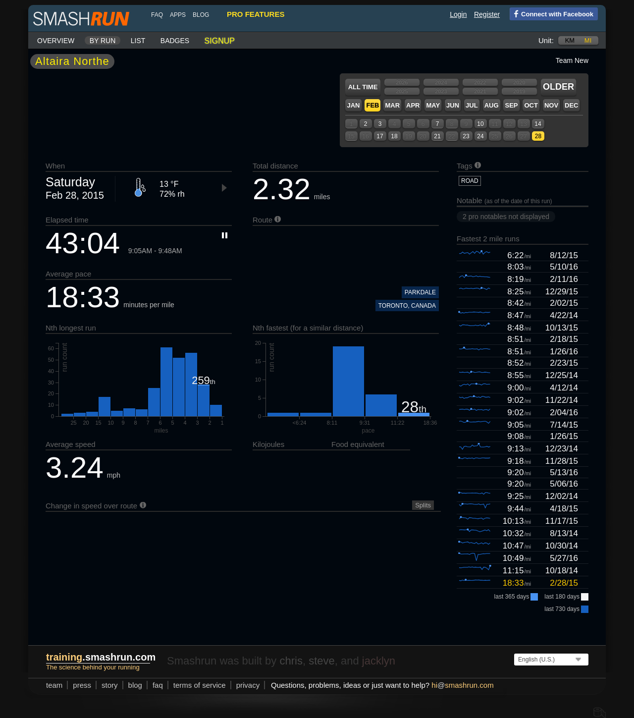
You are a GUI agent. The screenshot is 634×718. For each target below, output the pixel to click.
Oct (530, 105)
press (82, 685)
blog (201, 14)
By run (103, 41)
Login (458, 14)
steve (322, 661)
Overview (55, 41)
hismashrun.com (462, 685)
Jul (472, 105)
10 (480, 123)
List (138, 41)
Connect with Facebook (551, 13)
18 (394, 136)
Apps (178, 14)
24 (480, 136)
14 (537, 123)
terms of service (199, 685)
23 (466, 136)
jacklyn (378, 661)
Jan (353, 105)
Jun (452, 105)
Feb (372, 105)
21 (437, 136)
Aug (491, 105)
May (433, 105)
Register (487, 14)
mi (587, 40)
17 (379, 136)
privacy (248, 685)
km (570, 40)
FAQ (157, 14)
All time (363, 87)
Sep (511, 105)
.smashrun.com (101, 657)
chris (290, 661)
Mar (392, 105)
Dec (571, 105)
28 (538, 136)
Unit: (546, 40)
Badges (174, 41)
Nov (551, 105)
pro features (255, 14)
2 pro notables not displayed (506, 217)
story (110, 685)
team (54, 685)
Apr (413, 105)
